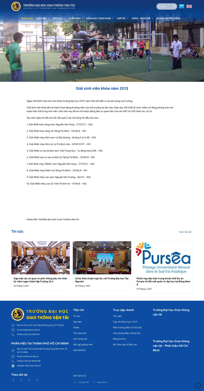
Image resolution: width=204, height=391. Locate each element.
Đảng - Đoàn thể (142, 18)
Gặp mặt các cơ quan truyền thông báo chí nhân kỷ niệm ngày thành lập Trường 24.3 (40, 280)
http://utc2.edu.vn (33, 365)
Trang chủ (27, 18)
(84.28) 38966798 (32, 361)
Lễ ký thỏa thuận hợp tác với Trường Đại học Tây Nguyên (102, 280)
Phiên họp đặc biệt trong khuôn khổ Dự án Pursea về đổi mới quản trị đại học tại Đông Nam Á (163, 281)
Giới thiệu (43, 18)
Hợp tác (123, 18)
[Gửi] (174, 6)
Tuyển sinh (76, 18)
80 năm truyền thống (170, 18)
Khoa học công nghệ (100, 18)
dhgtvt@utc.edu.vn (31, 330)
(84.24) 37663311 (32, 334)
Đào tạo (59, 18)
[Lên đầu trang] (198, 385)
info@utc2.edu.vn (31, 356)
